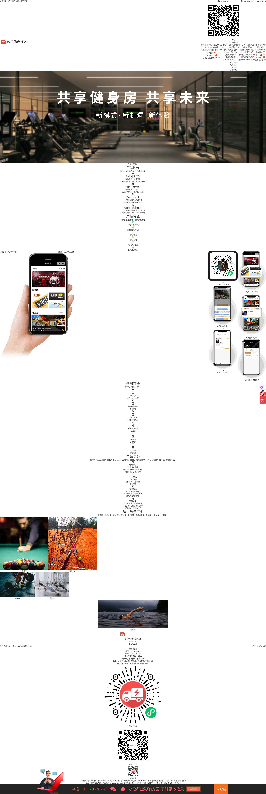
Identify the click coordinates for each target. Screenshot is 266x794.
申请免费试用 (133, 164)
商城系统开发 (230, 57)
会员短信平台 (171, 781)
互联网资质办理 (260, 45)
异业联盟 (260, 55)
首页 (233, 40)
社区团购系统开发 (230, 50)
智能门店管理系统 (247, 55)
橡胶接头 (161, 781)
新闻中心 (233, 67)
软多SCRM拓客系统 (211, 58)
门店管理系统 (247, 47)
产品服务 (233, 43)
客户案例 (233, 65)
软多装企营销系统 (247, 60)
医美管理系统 (260, 50)
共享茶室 (260, 58)
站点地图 (262, 646)
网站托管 (260, 47)
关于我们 (233, 70)
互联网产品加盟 (143, 781)
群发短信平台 (181, 781)
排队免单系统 (103, 781)
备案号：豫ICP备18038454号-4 (168, 783)
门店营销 (233, 63)
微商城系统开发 (230, 55)
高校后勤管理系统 (247, 57)
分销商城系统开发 (230, 52)
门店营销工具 (211, 55)
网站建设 (211, 45)
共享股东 (260, 52)
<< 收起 (221, 789)
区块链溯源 (250, 45)
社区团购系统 (132, 781)
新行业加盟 (154, 781)
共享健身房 (260, 60)
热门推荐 (204, 45)
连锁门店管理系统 (247, 50)
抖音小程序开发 (211, 48)
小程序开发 (227, 45)
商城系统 (234, 45)
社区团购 (241, 45)
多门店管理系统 (247, 52)
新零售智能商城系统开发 (211, 50)
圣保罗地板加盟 (114, 781)
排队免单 (211, 53)
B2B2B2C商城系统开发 (230, 47)
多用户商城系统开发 (230, 59)
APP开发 (218, 45)
